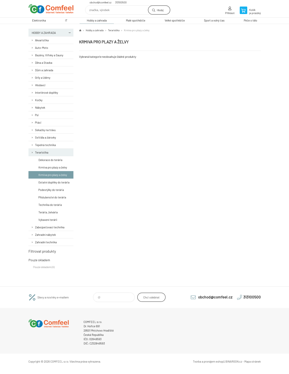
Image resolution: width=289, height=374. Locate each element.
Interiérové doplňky (46, 92)
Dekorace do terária (50, 160)
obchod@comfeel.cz (100, 2)
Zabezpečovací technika (49, 227)
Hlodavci (40, 85)
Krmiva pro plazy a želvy (52, 167)
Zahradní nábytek (45, 234)
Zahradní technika (46, 242)
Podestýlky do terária (51, 189)
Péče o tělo (250, 20)
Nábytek (40, 107)
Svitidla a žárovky (45, 137)
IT (66, 20)
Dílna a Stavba (43, 62)
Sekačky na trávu (45, 130)
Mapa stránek (252, 361)
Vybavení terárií (47, 219)
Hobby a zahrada (97, 20)
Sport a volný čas (214, 20)
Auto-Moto (41, 47)
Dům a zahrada (44, 70)
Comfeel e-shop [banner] (50, 8)
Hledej (160, 10)
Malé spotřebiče (135, 20)
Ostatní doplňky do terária (53, 182)
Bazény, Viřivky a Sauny (49, 55)
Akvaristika (42, 40)
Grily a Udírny (42, 77)
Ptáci (38, 122)
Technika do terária (50, 204)
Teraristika (41, 152)
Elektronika (39, 20)
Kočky (39, 100)
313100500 (121, 2)
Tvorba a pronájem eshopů (209, 361)
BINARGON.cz (233, 361)
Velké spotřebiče (175, 20)
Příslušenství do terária (52, 197)
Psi (37, 115)
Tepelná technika (45, 145)
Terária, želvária (48, 212)
